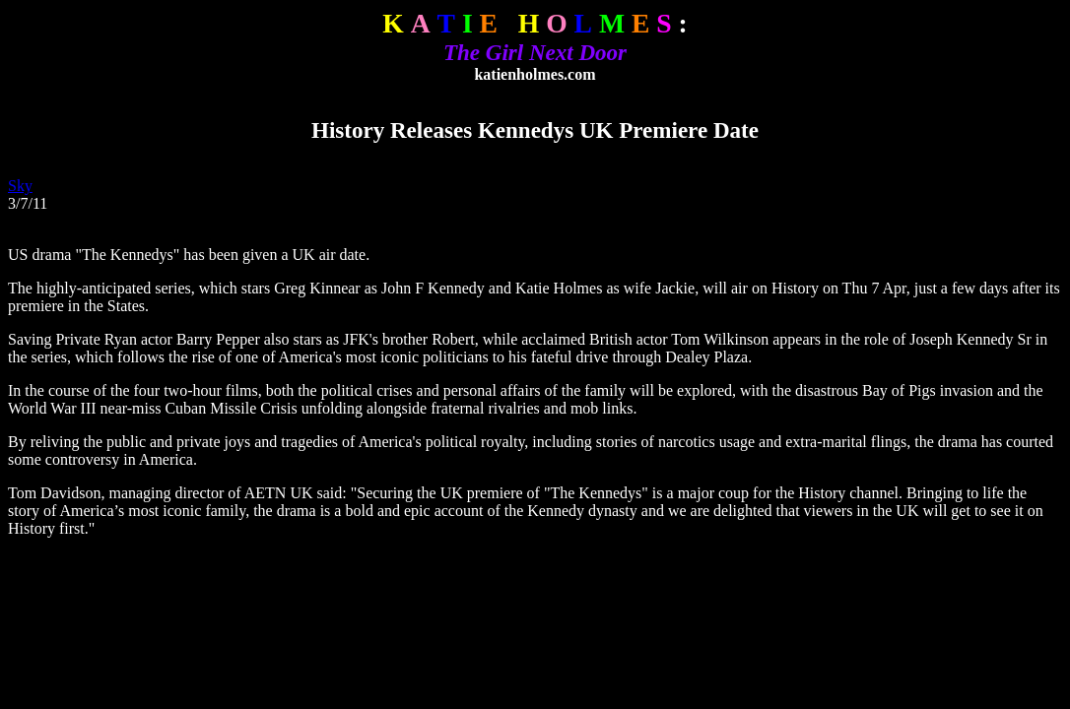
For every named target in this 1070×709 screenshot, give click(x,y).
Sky (20, 185)
